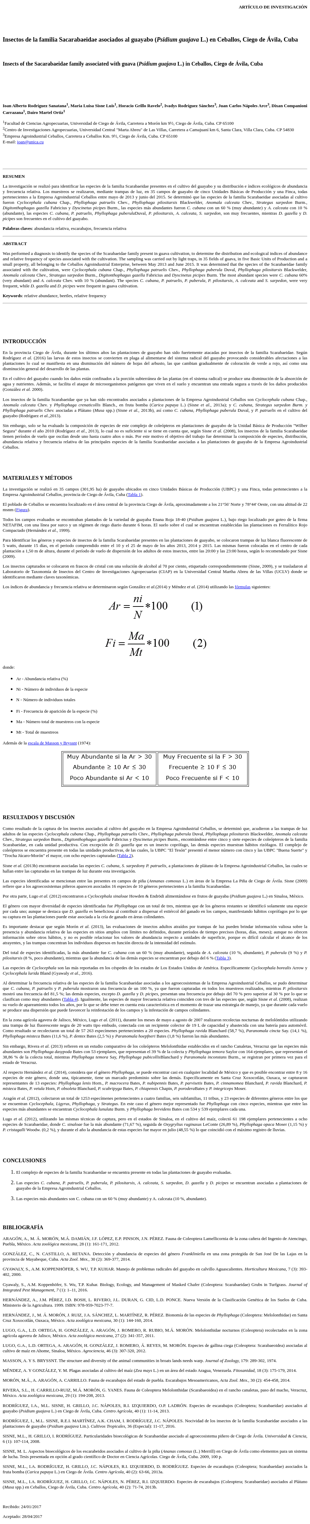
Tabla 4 (70, 999)
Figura (22, 509)
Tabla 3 (222, 957)
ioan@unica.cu (30, 141)
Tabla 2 (124, 855)
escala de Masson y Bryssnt (52, 742)
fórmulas (243, 586)
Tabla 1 (134, 494)
